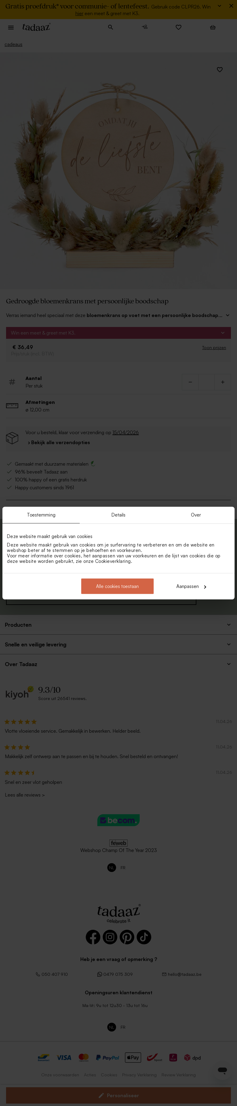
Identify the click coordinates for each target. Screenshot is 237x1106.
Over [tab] (196, 514)
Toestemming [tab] (41, 514)
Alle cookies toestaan (117, 586)
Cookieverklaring (113, 561)
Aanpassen (191, 586)
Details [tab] (119, 514)
